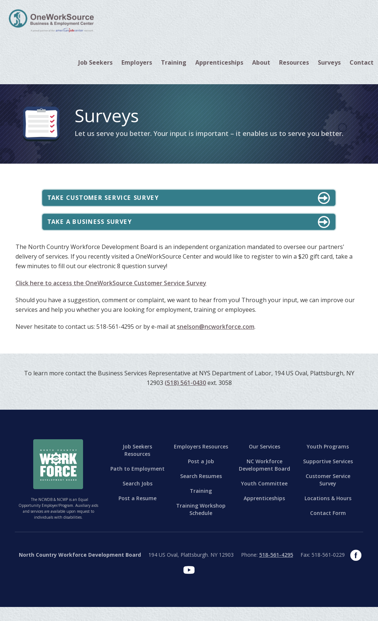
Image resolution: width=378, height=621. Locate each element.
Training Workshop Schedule (201, 523)
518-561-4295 (276, 568)
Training (201, 504)
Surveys (329, 62)
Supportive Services (328, 475)
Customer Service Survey (328, 494)
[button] (95, 62)
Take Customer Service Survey (121, 201)
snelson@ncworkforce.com (215, 341)
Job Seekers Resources (137, 464)
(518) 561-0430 (185, 397)
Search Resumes (201, 490)
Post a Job (201, 475)
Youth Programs (328, 460)
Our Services (264, 460)
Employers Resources (201, 460)
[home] (51, 20)
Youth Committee (264, 497)
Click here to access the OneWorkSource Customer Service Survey (111, 297)
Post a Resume (137, 512)
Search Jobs (137, 497)
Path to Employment (137, 482)
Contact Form (328, 526)
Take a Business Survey (104, 231)
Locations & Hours (328, 512)
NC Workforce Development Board (264, 479)
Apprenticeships (219, 62)
